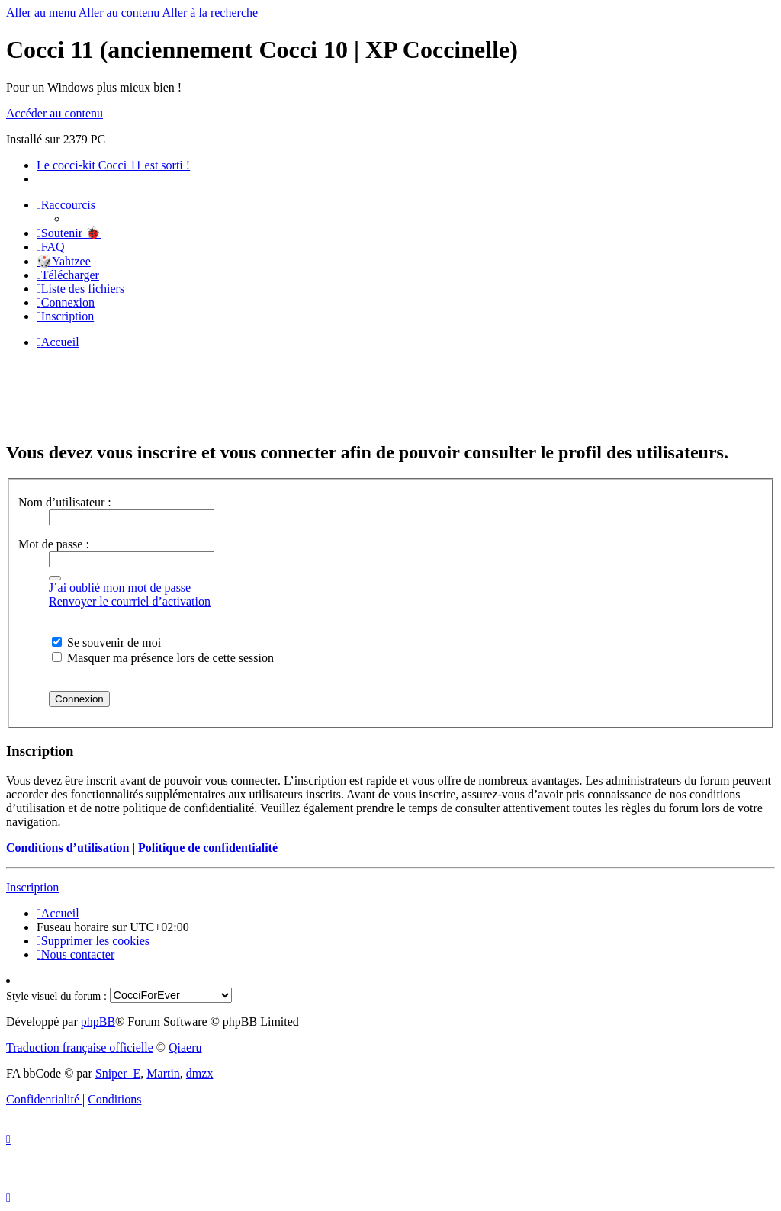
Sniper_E (118, 1073)
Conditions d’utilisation (67, 847)
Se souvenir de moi (106, 642)
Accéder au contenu (54, 113)
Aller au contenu (119, 12)
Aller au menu (41, 12)
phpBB (98, 1021)
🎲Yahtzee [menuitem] (64, 261)
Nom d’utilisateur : (64, 502)
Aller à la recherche (210, 12)
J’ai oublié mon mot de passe (120, 587)
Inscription (32, 887)
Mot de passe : (53, 544)
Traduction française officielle (79, 1047)
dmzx (200, 1073)
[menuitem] (69, 232)
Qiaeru (185, 1047)
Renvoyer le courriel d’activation (130, 601)
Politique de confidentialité (208, 847)
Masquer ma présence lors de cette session (163, 657)
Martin (163, 1073)
